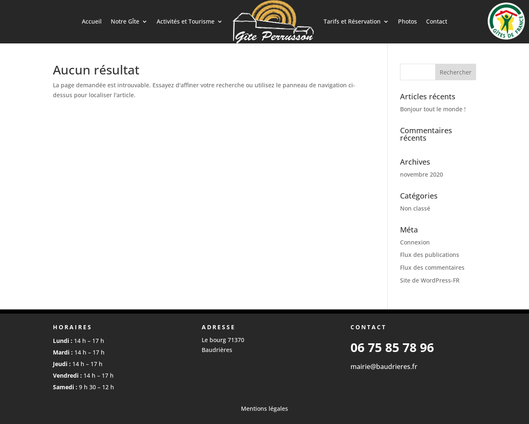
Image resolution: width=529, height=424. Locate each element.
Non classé (415, 208)
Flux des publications (429, 255)
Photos (407, 21)
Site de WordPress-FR (430, 280)
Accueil (92, 21)
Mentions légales (264, 408)
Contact (436, 21)
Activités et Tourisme (185, 21)
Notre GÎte (125, 21)
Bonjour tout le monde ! (433, 109)
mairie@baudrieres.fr (383, 366)
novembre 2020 (421, 174)
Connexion (415, 242)
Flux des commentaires (432, 267)
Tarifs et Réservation (352, 21)
